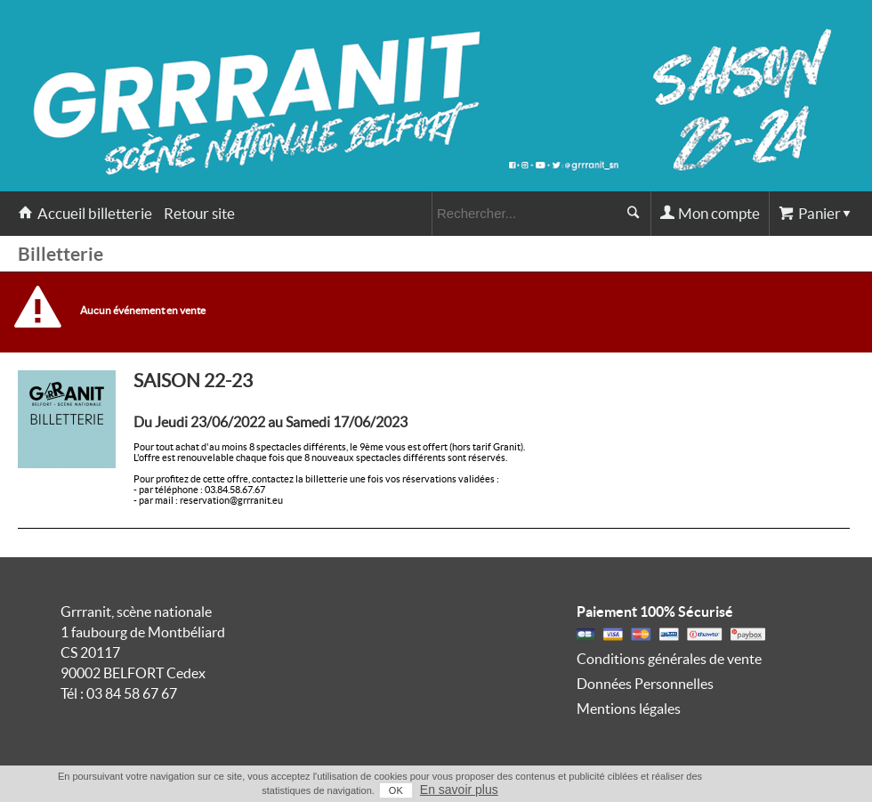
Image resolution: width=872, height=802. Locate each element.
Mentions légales (629, 709)
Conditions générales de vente (669, 659)
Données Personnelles (645, 684)
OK (396, 790)
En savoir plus (459, 789)
